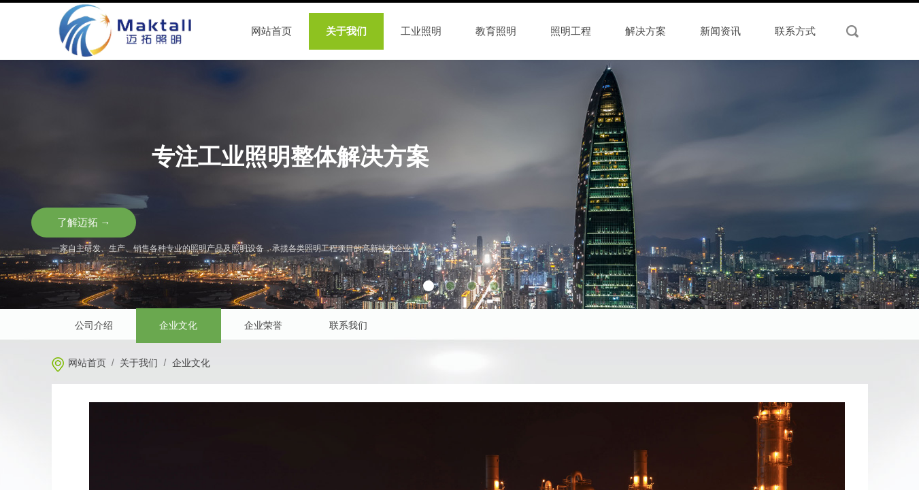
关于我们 (139, 363)
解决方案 (645, 31)
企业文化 (191, 363)
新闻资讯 (720, 31)
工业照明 (421, 31)
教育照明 (495, 31)
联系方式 (795, 31)
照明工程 (570, 31)
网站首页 (87, 363)
